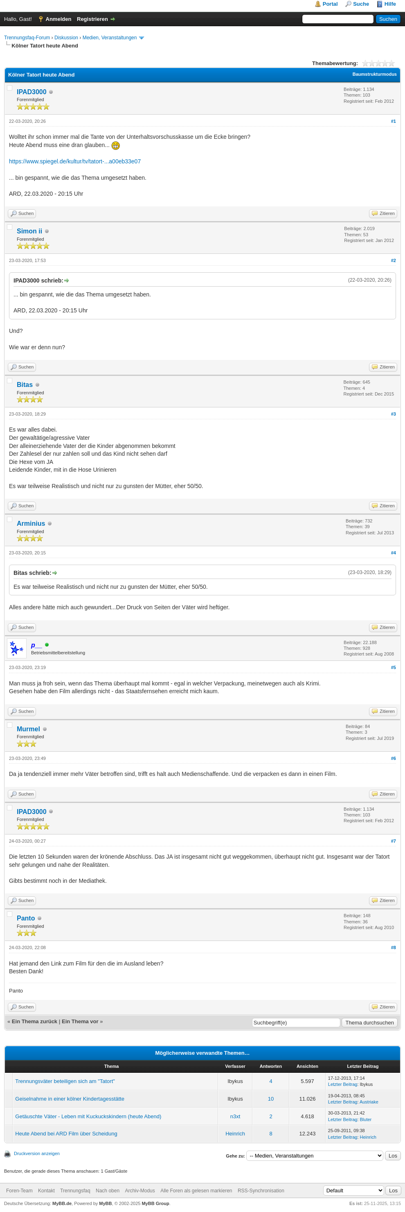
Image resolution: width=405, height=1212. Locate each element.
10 (271, 1099)
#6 (393, 758)
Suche (361, 4)
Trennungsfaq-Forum (27, 38)
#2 (393, 260)
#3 (393, 414)
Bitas (25, 384)
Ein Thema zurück (34, 1021)
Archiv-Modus (140, 1191)
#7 (393, 841)
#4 (393, 552)
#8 (393, 947)
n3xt (235, 1116)
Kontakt (46, 1191)
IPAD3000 (32, 91)
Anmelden (59, 19)
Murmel (28, 729)
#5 (393, 667)
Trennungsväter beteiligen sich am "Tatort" (65, 1081)
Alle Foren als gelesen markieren (196, 1191)
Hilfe (390, 4)
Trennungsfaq (75, 1191)
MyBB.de (62, 1203)
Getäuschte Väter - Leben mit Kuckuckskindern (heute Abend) (88, 1116)
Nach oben (107, 1191)
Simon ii (29, 231)
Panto (26, 918)
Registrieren (92, 19)
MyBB (105, 1203)
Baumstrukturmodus (375, 74)
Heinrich (235, 1134)
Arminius (31, 523)
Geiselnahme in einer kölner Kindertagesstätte (69, 1099)
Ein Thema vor (80, 1021)
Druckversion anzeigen (37, 1153)
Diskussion (66, 38)
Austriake (369, 1101)
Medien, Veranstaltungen (110, 38)
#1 (393, 121)
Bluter (366, 1119)
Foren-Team (19, 1191)
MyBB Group (155, 1203)
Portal (330, 4)
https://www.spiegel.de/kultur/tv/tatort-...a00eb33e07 (75, 161)
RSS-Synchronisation (261, 1191)
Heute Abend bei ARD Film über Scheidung (66, 1134)
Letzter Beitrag (343, 1084)
